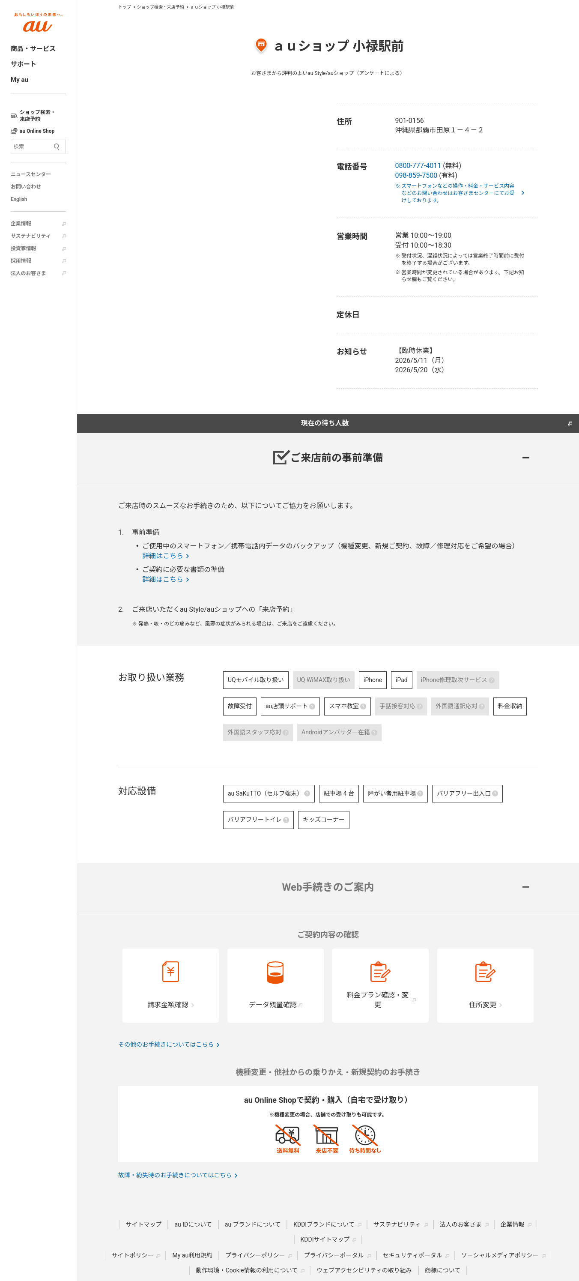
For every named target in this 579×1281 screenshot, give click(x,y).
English (19, 199)
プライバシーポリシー (255, 1255)
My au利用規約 (192, 1255)
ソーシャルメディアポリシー (500, 1255)
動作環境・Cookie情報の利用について (247, 1270)
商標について (443, 1270)
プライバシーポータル (334, 1255)
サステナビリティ (31, 236)
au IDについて (193, 1224)
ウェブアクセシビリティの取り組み (364, 1270)
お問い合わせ (26, 187)
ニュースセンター (31, 174)
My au (19, 80)
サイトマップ (143, 1224)
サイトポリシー (132, 1255)
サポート (23, 64)
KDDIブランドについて (324, 1224)
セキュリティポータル (412, 1255)
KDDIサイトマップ (325, 1239)
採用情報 (21, 261)
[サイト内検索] (38, 146)
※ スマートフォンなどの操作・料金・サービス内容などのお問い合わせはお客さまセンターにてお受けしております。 (457, 193)
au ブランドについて (253, 1224)
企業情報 (21, 224)
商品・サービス (33, 49)
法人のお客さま (28, 273)
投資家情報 (23, 248)
